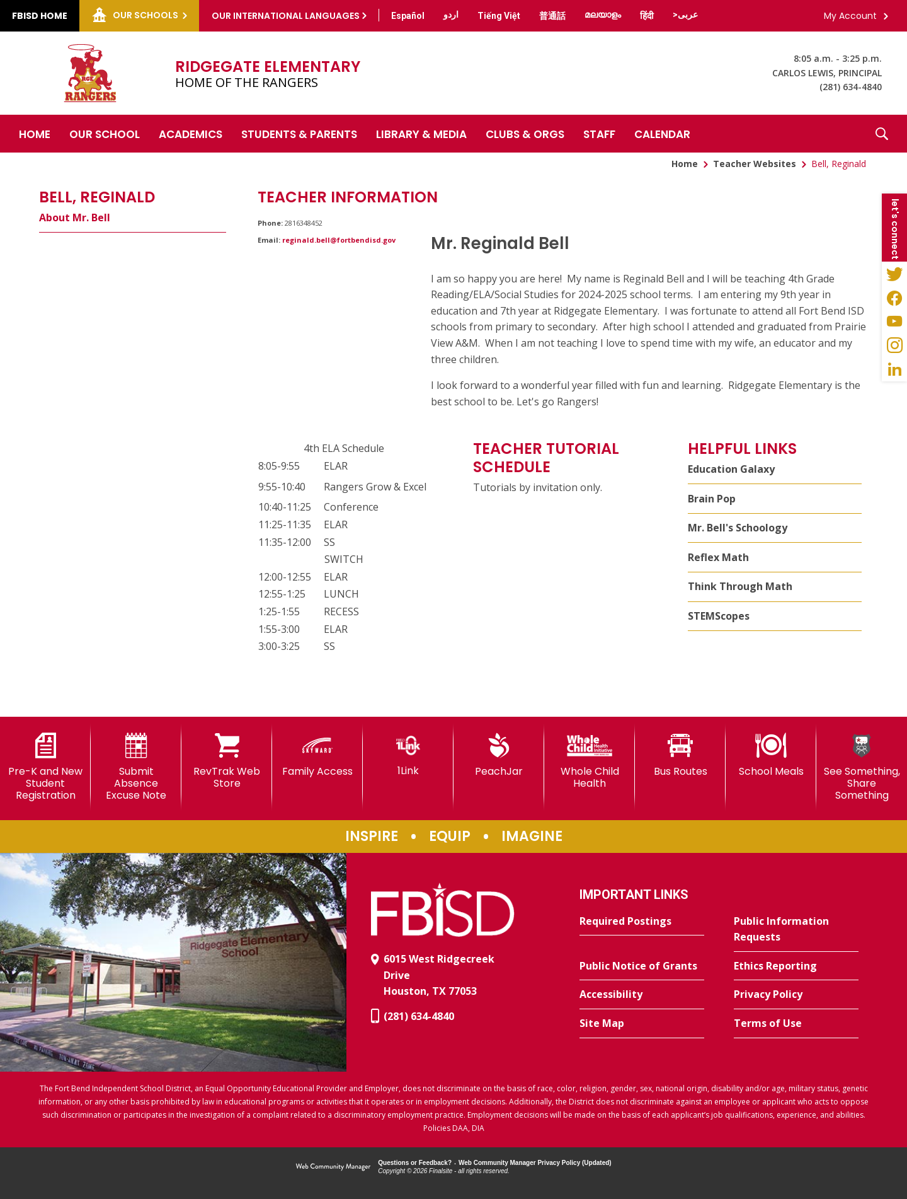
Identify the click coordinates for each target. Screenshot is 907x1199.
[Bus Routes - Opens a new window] (680, 755)
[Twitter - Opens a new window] (894, 273)
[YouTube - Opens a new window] (894, 321)
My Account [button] (850, 15)
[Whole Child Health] (589, 761)
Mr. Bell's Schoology (737, 528)
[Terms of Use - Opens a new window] (796, 1023)
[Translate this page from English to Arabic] (685, 14)
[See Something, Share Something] (862, 767)
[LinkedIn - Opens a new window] (894, 369)
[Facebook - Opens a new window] (894, 297)
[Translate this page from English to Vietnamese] (499, 16)
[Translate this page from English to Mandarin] (552, 16)
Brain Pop (712, 499)
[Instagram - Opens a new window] (894, 345)
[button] (882, 134)
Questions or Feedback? (415, 1162)
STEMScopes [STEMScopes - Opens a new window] (719, 616)
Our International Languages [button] (286, 15)
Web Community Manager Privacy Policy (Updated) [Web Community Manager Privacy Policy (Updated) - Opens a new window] (535, 1162)
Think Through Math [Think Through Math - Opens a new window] (740, 586)
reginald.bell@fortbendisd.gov (339, 240)
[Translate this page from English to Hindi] (647, 16)
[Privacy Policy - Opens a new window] (796, 994)
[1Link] (408, 755)
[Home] (34, 134)
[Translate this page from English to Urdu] (451, 14)
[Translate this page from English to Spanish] (408, 16)
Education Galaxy (731, 469)
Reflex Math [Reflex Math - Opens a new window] (718, 557)
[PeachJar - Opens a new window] (499, 755)
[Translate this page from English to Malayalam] (602, 14)
